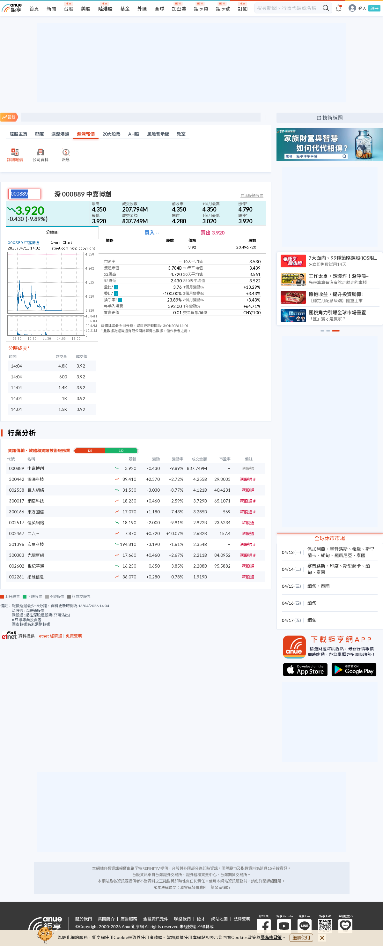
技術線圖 (332, 118)
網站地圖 (219, 919)
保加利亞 (316, 549)
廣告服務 (129, 919)
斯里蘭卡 (352, 566)
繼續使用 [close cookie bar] (301, 937)
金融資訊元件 (155, 919)
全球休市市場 (329, 538)
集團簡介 (106, 919)
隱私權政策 (271, 937)
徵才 (201, 919)
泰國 (361, 555)
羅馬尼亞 (343, 555)
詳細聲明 (274, 881)
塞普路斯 (339, 549)
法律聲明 (242, 919)
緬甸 (325, 555)
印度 (334, 566)
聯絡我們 (182, 919)
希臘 (356, 549)
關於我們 (83, 919)
